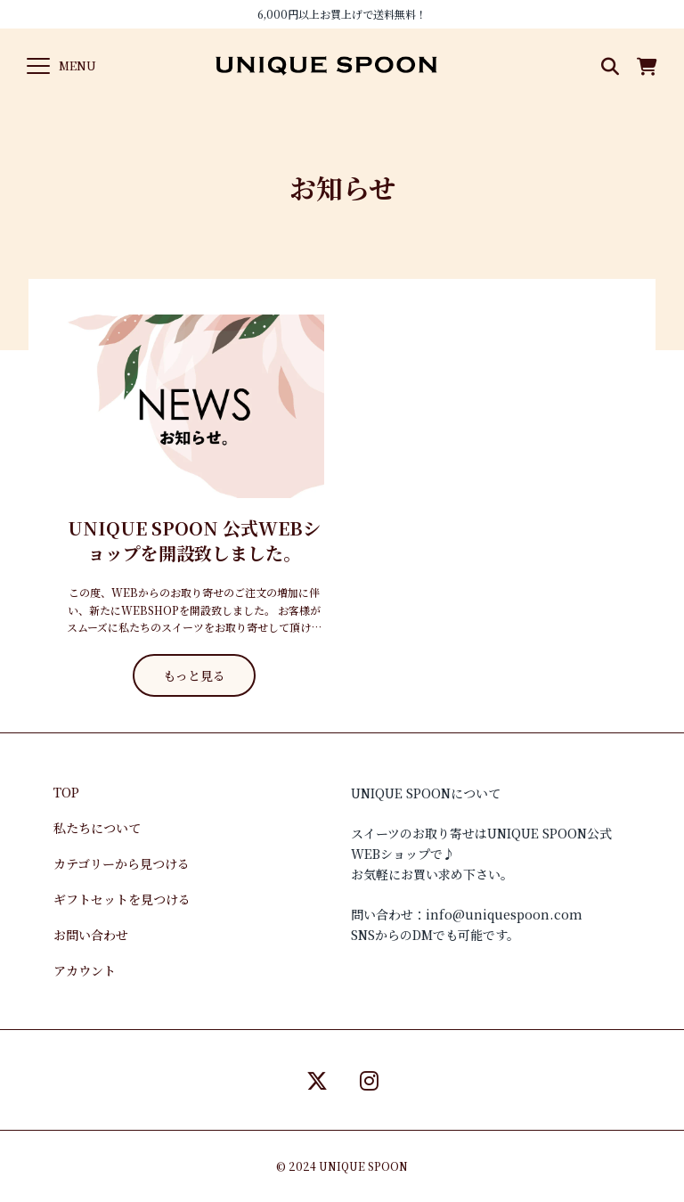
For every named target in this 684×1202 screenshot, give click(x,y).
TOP (66, 792)
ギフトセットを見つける (122, 899)
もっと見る (194, 675)
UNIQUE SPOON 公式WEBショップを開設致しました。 (194, 540)
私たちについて (97, 828)
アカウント (84, 970)
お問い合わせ (90, 935)
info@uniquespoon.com (504, 914)
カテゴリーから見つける (121, 863)
